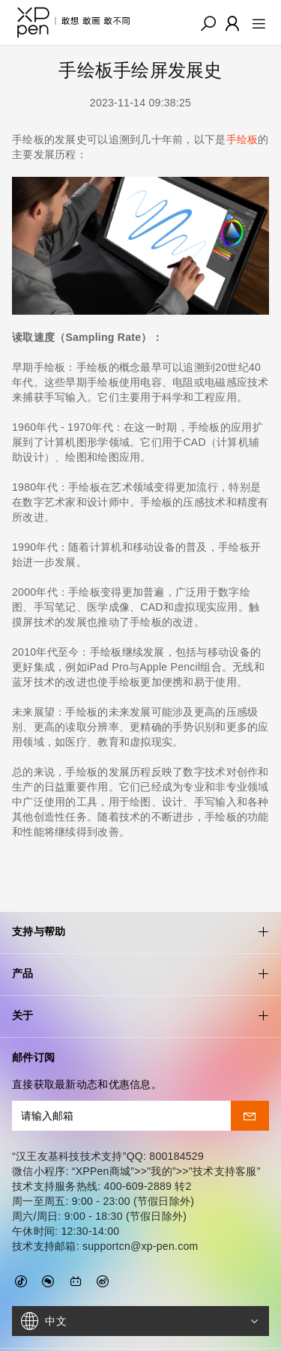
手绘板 (242, 139)
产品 (140, 931)
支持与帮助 (140, 889)
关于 (140, 973)
